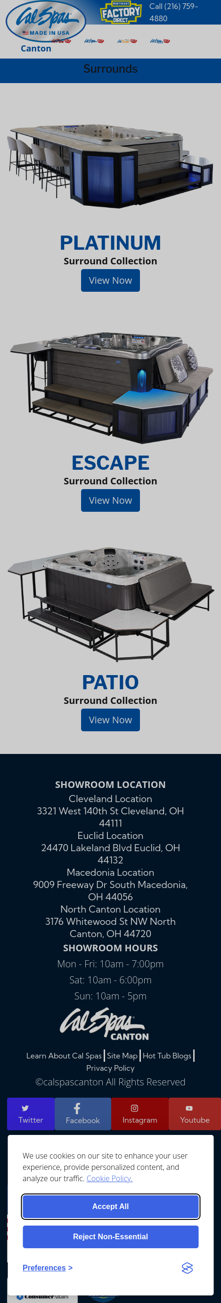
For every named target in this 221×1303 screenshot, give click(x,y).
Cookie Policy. (110, 1178)
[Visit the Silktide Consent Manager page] (187, 1268)
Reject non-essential (110, 1237)
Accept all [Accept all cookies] (110, 1206)
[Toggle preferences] (48, 1268)
